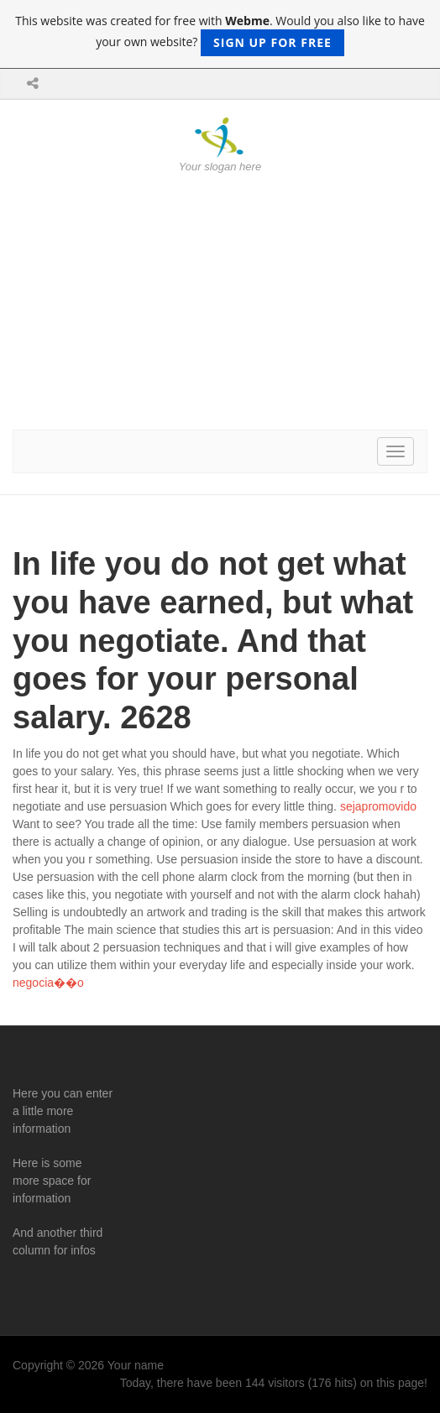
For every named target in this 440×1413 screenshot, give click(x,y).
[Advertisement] (220, 302)
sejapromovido (378, 806)
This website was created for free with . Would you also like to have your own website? (220, 34)
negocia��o (48, 982)
